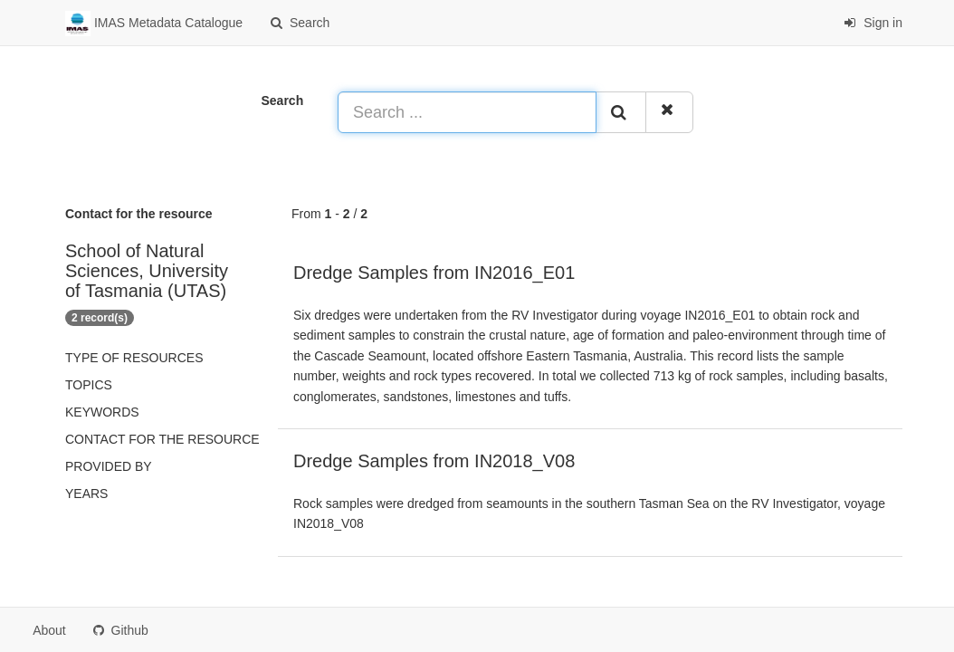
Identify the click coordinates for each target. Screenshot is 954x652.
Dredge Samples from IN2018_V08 (434, 461)
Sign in (873, 22)
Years (86, 493)
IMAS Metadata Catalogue (154, 23)
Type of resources (134, 357)
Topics (88, 385)
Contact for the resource (162, 439)
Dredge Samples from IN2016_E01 (434, 273)
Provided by (108, 466)
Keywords (102, 412)
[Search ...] (467, 112)
